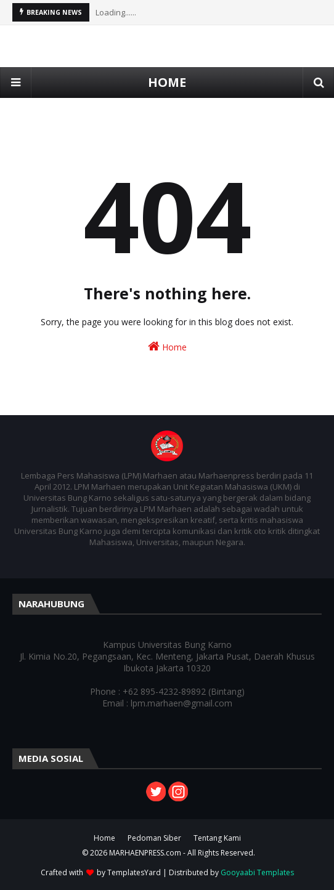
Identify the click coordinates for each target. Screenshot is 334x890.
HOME (167, 82)
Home (167, 346)
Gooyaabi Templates (257, 872)
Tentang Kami (217, 838)
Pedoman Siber (154, 838)
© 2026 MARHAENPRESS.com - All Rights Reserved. (168, 853)
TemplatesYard (134, 872)
